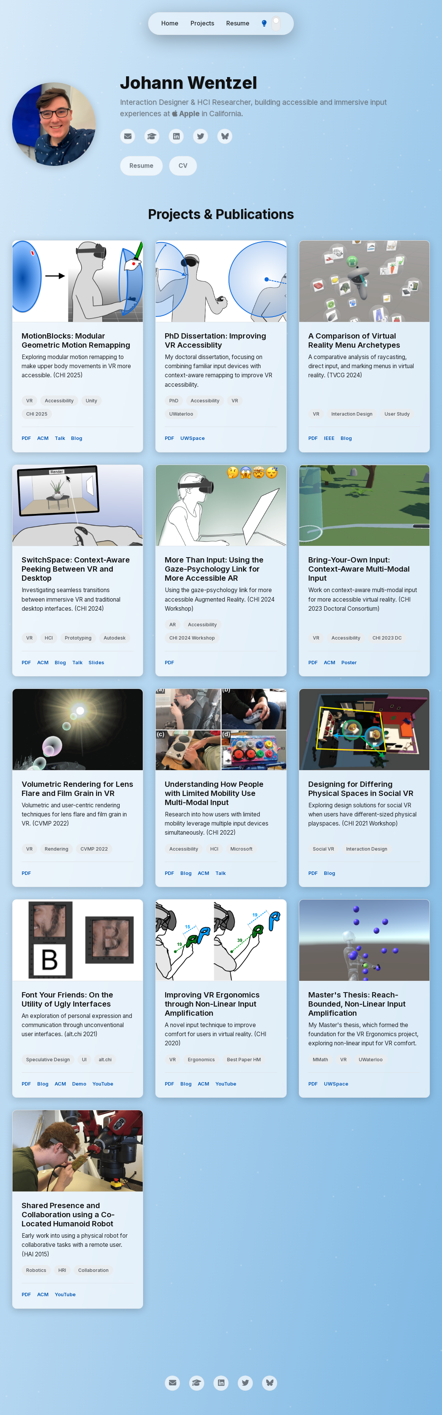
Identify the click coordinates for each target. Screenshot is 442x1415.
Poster (349, 662)
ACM (43, 438)
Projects (202, 23)
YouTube (102, 1084)
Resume (237, 23)
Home (169, 23)
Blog (76, 438)
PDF (26, 438)
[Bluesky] (224, 136)
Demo (79, 1084)
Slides (96, 662)
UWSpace (192, 438)
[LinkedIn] (176, 136)
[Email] (127, 136)
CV (183, 165)
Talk (60, 438)
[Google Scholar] (151, 136)
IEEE (329, 438)
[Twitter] (200, 136)
